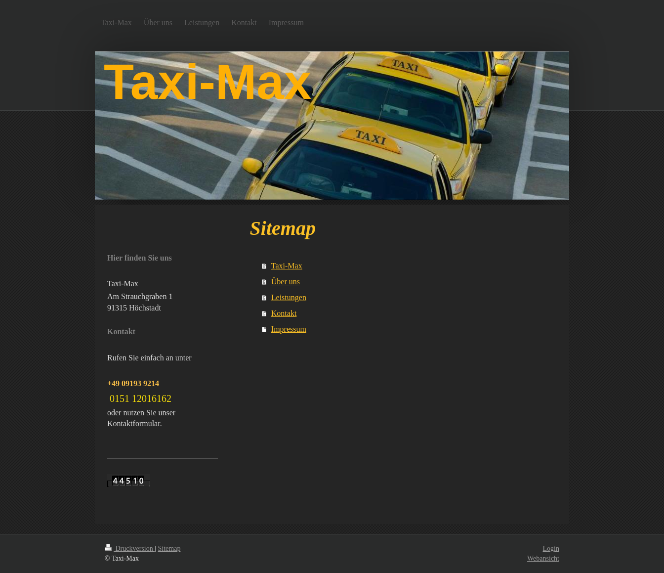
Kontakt (284, 313)
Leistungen (288, 297)
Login (551, 548)
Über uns (285, 281)
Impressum (288, 329)
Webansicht (543, 558)
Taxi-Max (286, 266)
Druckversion (130, 548)
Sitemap (169, 548)
